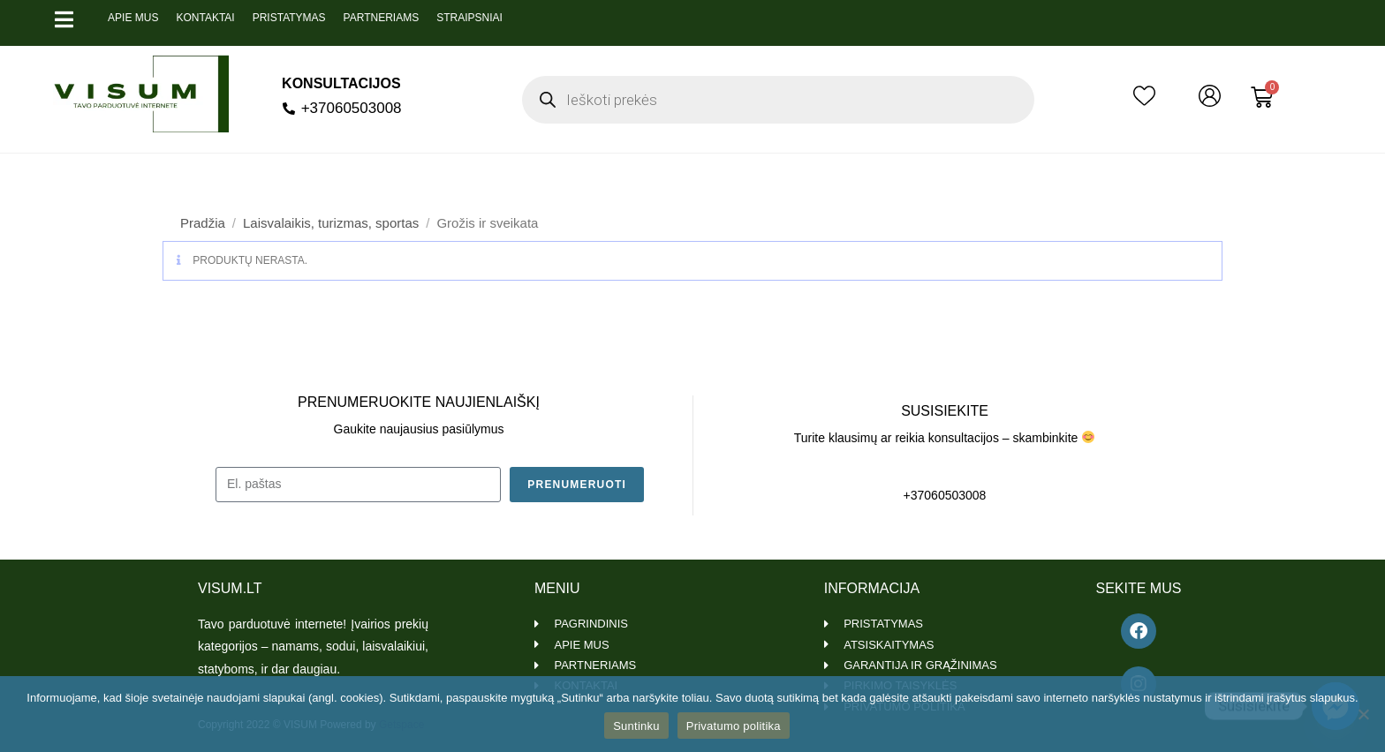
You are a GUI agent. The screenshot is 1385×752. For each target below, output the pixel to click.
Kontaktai (205, 17)
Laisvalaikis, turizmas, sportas (331, 222)
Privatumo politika (733, 726)
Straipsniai (469, 17)
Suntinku (636, 726)
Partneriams (382, 17)
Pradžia (202, 222)
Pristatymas (289, 17)
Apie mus (133, 17)
